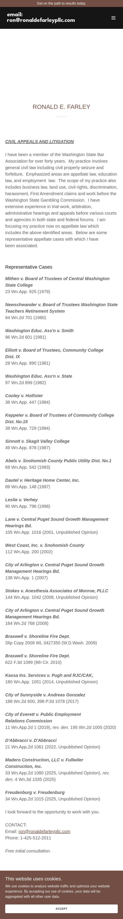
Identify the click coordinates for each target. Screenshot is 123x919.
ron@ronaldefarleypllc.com (44, 831)
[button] (113, 17)
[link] (44, 21)
